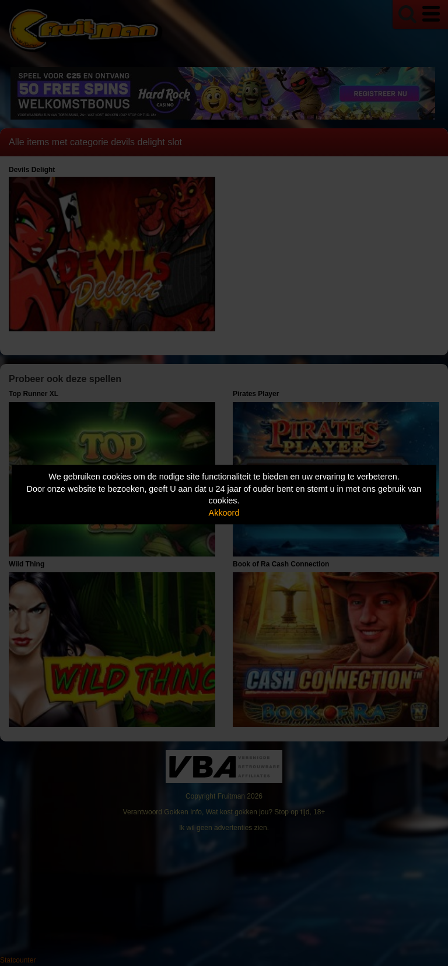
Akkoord (224, 512)
